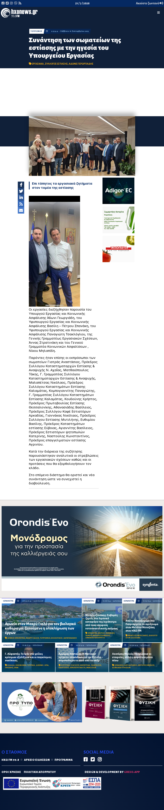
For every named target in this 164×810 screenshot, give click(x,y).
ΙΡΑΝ (16, 668)
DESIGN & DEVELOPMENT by (112, 772)
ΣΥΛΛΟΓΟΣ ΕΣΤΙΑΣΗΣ (56, 64)
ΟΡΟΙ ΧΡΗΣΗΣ (11, 772)
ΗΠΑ (47, 665)
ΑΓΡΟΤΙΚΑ (65, 665)
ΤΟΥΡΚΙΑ (31, 665)
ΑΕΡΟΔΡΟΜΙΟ (130, 665)
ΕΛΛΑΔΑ (11, 665)
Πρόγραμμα (64, 760)
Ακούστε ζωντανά (149, 3)
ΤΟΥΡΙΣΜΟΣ (36, 31)
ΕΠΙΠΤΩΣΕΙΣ (64, 668)
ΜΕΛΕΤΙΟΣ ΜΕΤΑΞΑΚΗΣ (138, 635)
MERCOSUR (91, 668)
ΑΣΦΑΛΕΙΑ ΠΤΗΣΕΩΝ (121, 668)
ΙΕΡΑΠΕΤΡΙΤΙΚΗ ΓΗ (78, 668)
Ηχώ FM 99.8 (10, 760)
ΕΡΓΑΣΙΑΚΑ (38, 64)
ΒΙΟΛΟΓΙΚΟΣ (57, 638)
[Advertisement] (82, 92)
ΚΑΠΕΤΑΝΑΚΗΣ (70, 638)
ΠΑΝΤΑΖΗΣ (96, 665)
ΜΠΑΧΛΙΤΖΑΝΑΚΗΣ (101, 635)
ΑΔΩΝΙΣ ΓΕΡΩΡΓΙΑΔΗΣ (81, 64)
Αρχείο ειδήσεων (37, 760)
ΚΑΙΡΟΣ (101, 633)
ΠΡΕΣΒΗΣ (9, 668)
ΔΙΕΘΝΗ (40, 665)
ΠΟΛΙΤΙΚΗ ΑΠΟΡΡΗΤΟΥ (40, 772)
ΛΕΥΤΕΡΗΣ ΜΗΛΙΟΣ (146, 665)
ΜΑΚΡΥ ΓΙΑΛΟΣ (32, 638)
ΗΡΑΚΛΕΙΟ (119, 665)
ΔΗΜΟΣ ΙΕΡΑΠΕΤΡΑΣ (16, 638)
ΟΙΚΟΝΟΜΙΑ (20, 665)
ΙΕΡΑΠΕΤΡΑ (8, 601)
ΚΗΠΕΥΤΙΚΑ (85, 665)
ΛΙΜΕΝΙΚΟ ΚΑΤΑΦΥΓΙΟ (95, 638)
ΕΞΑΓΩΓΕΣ (75, 665)
